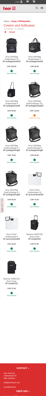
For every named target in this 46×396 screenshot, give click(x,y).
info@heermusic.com (12, 383)
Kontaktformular (10, 387)
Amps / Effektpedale (20, 21)
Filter (2, 205)
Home (6, 21)
